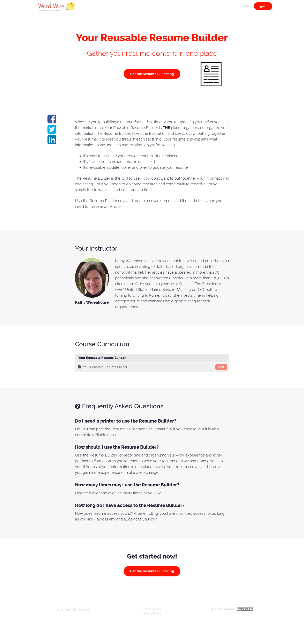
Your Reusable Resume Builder (152, 367)
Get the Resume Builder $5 (152, 74)
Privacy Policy (151, 613)
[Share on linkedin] (51, 142)
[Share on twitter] (51, 131)
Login (245, 6)
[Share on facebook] (51, 121)
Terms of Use (152, 609)
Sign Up (263, 6)
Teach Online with (231, 609)
